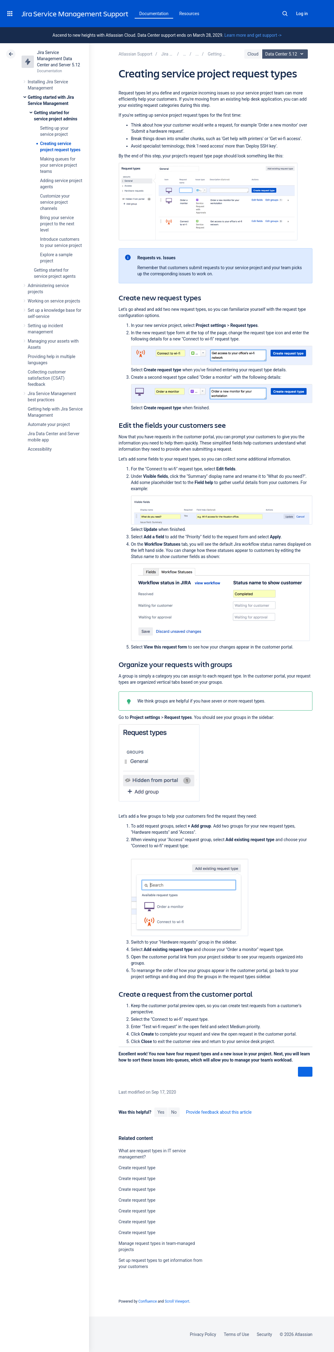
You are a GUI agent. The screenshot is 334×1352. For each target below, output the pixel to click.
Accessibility (39, 449)
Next (305, 1072)
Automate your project (49, 424)
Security (264, 1334)
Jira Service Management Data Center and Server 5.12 (58, 58)
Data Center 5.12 (285, 54)
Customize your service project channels (55, 202)
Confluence (147, 1301)
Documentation (154, 13)
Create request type (137, 1167)
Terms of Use (236, 1334)
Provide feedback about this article (218, 1112)
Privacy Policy (203, 1334)
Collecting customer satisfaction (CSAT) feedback (47, 378)
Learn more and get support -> (252, 35)
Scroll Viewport (177, 1301)
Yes (160, 1112)
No (174, 1112)
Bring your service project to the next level (57, 223)
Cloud (253, 54)
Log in (302, 13)
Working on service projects (54, 300)
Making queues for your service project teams (58, 165)
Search (285, 14)
